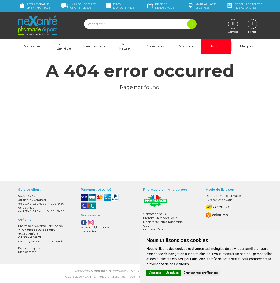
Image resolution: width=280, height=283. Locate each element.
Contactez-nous (154, 214)
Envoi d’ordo (119, 6)
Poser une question (31, 248)
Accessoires (155, 46)
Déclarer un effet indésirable (163, 221)
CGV (146, 225)
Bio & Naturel (124, 46)
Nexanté (89, 276)
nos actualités (244, 6)
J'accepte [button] (155, 272)
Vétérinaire (186, 46)
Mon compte (27, 252)
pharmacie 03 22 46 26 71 (201, 6)
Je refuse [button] (172, 272)
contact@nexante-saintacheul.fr (40, 241)
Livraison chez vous (219, 199)
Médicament (33, 46)
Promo (216, 46)
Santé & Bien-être (64, 46)
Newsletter (88, 231)
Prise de (160, 6)
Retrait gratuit (34, 6)
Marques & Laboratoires (97, 227)
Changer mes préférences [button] (201, 272)
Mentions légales (155, 229)
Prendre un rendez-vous (160, 218)
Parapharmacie (94, 46)
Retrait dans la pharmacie (223, 195)
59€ (78, 6)
